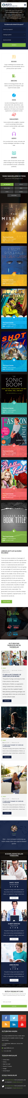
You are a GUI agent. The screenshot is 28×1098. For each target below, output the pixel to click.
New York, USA (6, 672)
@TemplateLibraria (9, 1079)
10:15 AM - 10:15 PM (17, 670)
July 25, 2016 (6, 670)
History (4, 1062)
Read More (6, 601)
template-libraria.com (17, 1082)
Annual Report (6, 1070)
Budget (4, 1068)
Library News (6, 1059)
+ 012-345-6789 (7, 1051)
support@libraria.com (9, 1048)
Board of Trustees (7, 1066)
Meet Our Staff (6, 1064)
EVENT (4, 668)
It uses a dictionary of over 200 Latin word (12, 675)
